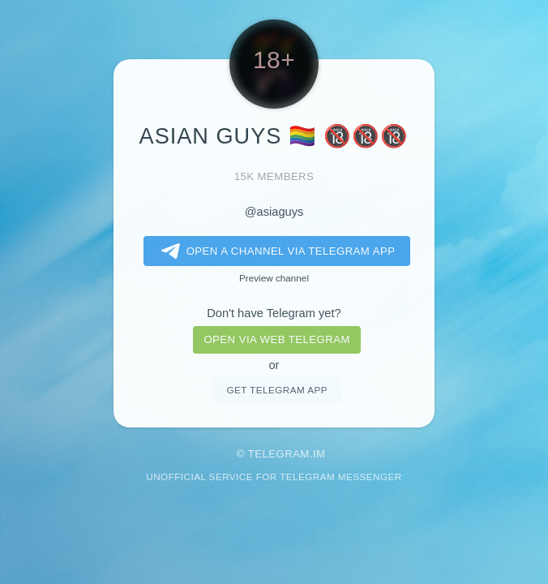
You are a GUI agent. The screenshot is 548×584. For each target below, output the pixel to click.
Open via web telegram (276, 339)
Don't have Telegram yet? (273, 313)
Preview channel (274, 278)
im (319, 454)
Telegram (279, 454)
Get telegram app (276, 389)
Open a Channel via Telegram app (275, 251)
